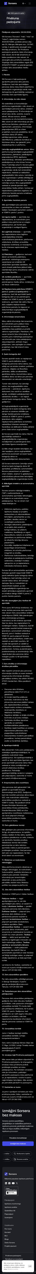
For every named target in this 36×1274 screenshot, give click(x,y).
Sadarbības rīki (10, 1211)
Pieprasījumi (9, 1214)
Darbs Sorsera (10, 1243)
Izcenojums (9, 1217)
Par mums (8, 1229)
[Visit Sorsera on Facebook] (9, 1183)
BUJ (6, 1236)
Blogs (7, 1239)
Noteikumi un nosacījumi (14, 1259)
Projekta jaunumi (10, 1246)
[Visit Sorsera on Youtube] (13, 1183)
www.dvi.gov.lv (8, 1048)
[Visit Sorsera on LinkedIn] (6, 1183)
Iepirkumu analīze (11, 1207)
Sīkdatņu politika (12, 1269)
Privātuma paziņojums (13, 1256)
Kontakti (8, 1232)
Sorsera (13, 1174)
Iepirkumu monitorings (13, 1204)
